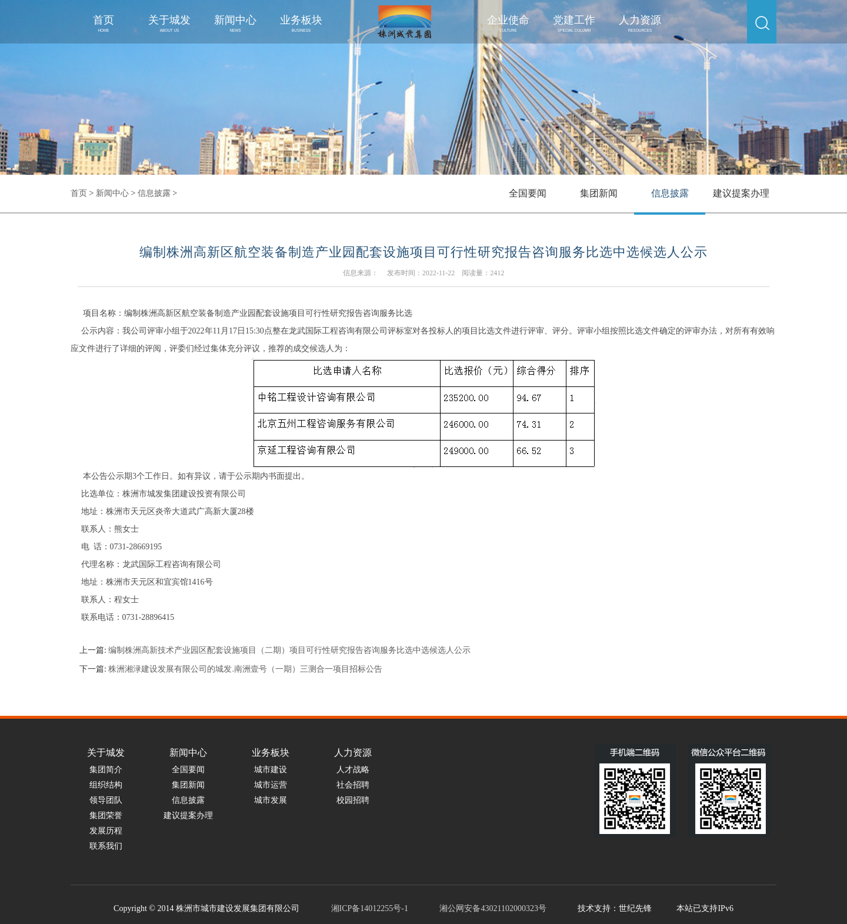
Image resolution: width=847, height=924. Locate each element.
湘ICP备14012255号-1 (369, 908)
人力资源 (639, 23)
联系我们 (105, 846)
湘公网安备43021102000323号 (492, 908)
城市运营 (270, 784)
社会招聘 (352, 784)
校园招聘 (352, 800)
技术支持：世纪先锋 (615, 908)
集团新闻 (599, 193)
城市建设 (270, 769)
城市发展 (270, 800)
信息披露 (154, 193)
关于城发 (169, 23)
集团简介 (105, 769)
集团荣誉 (105, 815)
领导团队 (105, 800)
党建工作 (574, 23)
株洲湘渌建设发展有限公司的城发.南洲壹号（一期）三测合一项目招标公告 (245, 669)
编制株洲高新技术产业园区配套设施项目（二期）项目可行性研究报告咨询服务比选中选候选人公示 (289, 650)
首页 (103, 23)
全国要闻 (527, 193)
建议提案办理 (741, 193)
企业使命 (508, 23)
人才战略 (352, 769)
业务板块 (301, 23)
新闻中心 (235, 23)
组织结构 (105, 784)
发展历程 (105, 830)
